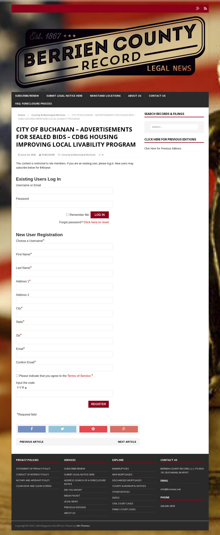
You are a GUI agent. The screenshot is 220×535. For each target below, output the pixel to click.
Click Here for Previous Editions (162, 148)
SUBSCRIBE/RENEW (74, 468)
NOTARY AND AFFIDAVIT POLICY (33, 480)
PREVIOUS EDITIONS (75, 507)
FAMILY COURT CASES (124, 509)
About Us (134, 95)
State (20, 321)
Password (22, 198)
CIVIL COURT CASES (122, 503)
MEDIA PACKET (72, 495)
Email (20, 348)
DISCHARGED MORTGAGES (127, 480)
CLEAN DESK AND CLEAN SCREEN (33, 486)
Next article (127, 441)
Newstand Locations (105, 95)
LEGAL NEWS (71, 501)
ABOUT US (69, 513)
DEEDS (116, 497)
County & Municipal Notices (78, 154)
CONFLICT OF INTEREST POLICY (32, 474)
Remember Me (79, 214)
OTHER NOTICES (121, 491)
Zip (19, 335)
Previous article (31, 441)
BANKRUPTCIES (120, 468)
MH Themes (83, 525)
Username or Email (28, 185)
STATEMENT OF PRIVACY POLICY (33, 468)
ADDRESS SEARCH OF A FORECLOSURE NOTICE (85, 482)
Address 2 (22, 294)
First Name (24, 254)
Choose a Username (30, 240)
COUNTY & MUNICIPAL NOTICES (129, 486)
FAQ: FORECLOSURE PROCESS (33, 103)
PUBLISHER (48, 154)
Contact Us (157, 95)
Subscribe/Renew (27, 95)
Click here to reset (96, 222)
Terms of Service (79, 375)
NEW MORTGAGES (122, 474)
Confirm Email (26, 362)
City (19, 308)
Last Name (24, 267)
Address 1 (23, 281)
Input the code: (25, 382)
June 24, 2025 (28, 154)
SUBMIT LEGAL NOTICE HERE (64, 95)
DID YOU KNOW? (73, 489)
